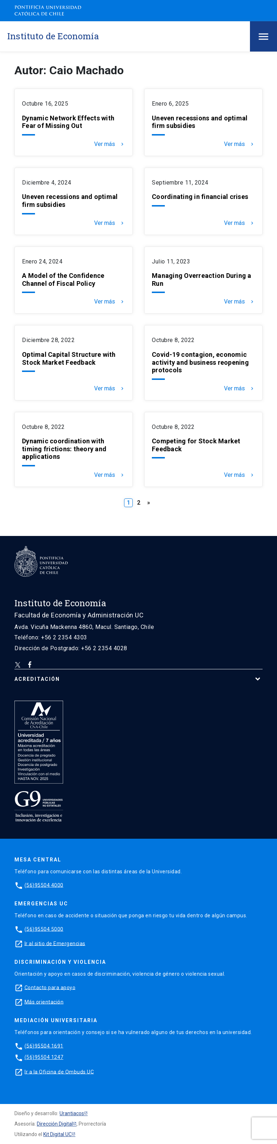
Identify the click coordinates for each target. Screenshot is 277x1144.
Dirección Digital (55, 1124)
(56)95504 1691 (44, 1045)
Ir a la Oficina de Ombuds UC (59, 1071)
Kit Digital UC (57, 1134)
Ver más (109, 144)
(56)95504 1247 (44, 1057)
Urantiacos (72, 1113)
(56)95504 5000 (44, 929)
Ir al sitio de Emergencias (55, 943)
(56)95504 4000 (44, 885)
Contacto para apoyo (50, 987)
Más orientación (44, 1002)
